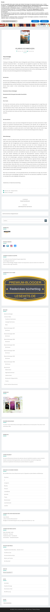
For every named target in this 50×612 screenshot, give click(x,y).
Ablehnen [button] (35, 21)
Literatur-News (7, 316)
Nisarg (38, 609)
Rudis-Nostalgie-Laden (8, 532)
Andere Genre (8, 369)
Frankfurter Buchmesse (10, 319)
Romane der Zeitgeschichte (11, 190)
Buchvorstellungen (8, 314)
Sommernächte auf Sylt (9, 555)
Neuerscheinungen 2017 (9, 328)
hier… (34, 520)
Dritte (29, 6)
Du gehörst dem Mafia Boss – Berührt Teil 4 (13, 549)
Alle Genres (7, 347)
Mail (10, 426)
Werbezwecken (36, 9)
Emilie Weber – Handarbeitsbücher (11, 537)
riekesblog (31, 51)
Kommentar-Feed (8, 588)
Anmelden (6, 583)
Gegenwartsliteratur (9, 372)
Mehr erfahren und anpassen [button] (9, 21)
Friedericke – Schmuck (8, 534)
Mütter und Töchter (8, 558)
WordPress (28, 609)
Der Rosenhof (7, 561)
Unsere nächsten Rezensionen (11, 384)
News (6, 324)
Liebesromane (8, 375)
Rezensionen (7, 367)
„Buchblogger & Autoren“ (9, 260)
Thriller (7, 381)
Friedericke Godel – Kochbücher (10, 535)
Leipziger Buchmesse (10, 322)
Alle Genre (7, 330)
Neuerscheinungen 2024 (9, 350)
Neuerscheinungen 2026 (9, 361)
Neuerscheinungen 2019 (9, 333)
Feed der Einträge (8, 586)
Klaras (6, 192)
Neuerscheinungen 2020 (9, 339)
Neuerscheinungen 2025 (9, 356)
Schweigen (10, 192)
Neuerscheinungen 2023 (9, 345)
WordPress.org (7, 591)
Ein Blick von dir (7, 552)
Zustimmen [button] (44, 21)
